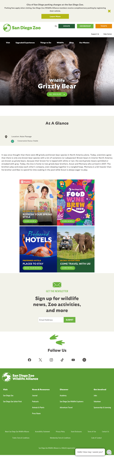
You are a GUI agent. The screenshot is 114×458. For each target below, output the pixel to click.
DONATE (66, 26)
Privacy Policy (60, 431)
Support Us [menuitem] (95, 34)
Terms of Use (92, 431)
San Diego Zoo (8, 395)
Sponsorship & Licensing (102, 407)
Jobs (95, 395)
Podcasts (35, 401)
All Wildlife (55, 94)
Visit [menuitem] (8, 42)
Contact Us (105, 431)
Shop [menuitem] (71, 42)
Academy (63, 395)
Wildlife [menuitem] (60, 42)
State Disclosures (76, 431)
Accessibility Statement (42, 431)
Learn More (55, 16)
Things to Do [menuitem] (45, 42)
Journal (34, 395)
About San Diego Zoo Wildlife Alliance (17, 431)
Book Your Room (32, 268)
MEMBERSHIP (85, 26)
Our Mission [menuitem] (84, 42)
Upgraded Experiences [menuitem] (25, 42)
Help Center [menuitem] (107, 34)
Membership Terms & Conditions (60, 438)
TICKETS (104, 26)
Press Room (36, 413)
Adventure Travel (66, 407)
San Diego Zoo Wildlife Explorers (71, 401)
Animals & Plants (38, 407)
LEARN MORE (29, 221)
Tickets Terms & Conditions (20, 438)
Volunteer (97, 401)
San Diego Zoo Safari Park (12, 401)
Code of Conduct (96, 438)
